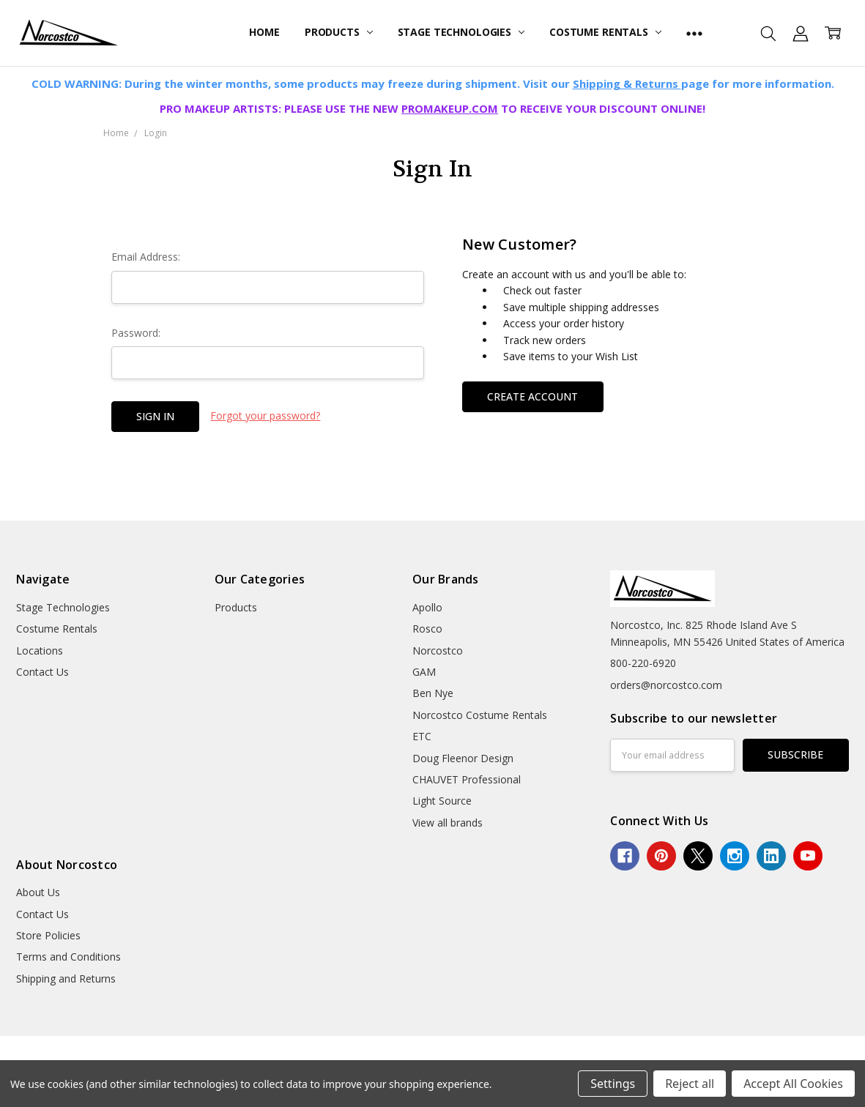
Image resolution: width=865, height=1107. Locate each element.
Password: (135, 333)
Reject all (689, 1084)
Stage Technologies (461, 32)
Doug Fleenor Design (462, 758)
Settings (612, 1084)
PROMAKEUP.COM (449, 108)
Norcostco (437, 650)
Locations (39, 650)
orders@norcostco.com (666, 685)
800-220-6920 (643, 663)
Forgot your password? (265, 415)
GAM (424, 672)
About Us (38, 892)
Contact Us (42, 672)
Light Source (442, 801)
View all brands (447, 823)
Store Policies (48, 935)
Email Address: (145, 257)
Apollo (427, 607)
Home (264, 32)
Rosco (427, 629)
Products (339, 32)
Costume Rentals (605, 32)
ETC (421, 736)
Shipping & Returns (627, 83)
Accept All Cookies (793, 1084)
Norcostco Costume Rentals (479, 715)
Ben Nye (432, 693)
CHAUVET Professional (466, 779)
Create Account (532, 396)
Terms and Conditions (68, 956)
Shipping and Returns (66, 978)
